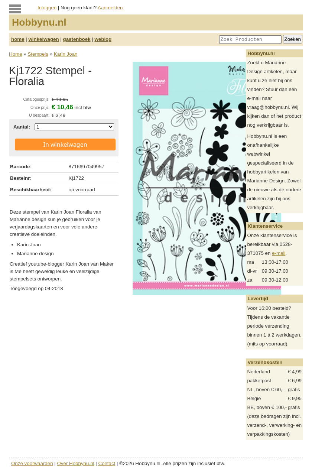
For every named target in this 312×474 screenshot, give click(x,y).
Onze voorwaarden (32, 463)
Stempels (37, 54)
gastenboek (77, 39)
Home (15, 54)
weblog (102, 39)
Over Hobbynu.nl (75, 463)
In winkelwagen (65, 144)
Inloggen (47, 7)
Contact (106, 463)
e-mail (278, 253)
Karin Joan (66, 54)
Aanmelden (110, 7)
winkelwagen (43, 39)
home (18, 39)
